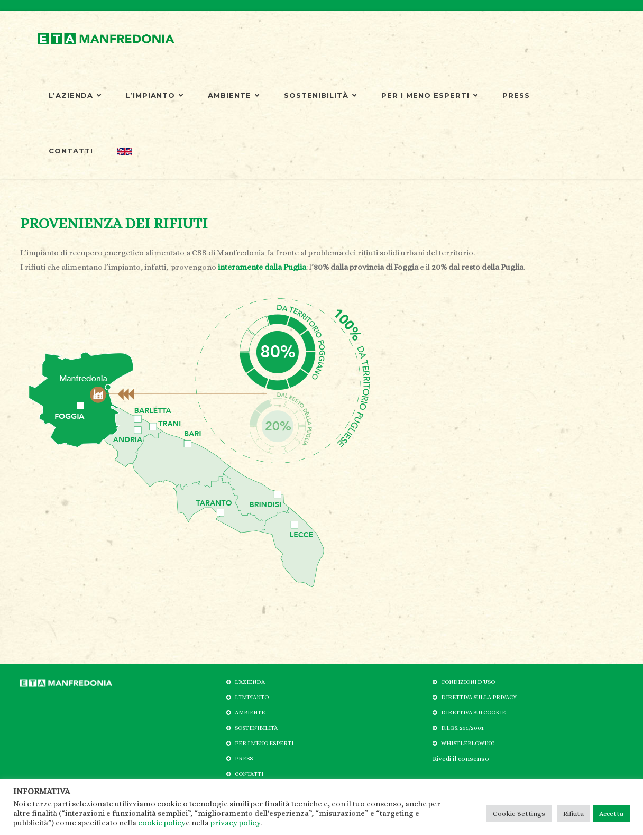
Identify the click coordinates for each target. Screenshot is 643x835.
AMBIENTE (234, 95)
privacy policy (235, 823)
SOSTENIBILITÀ (320, 95)
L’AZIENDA (75, 95)
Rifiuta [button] (573, 814)
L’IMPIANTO (154, 95)
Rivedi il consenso (461, 759)
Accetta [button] (611, 814)
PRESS (516, 95)
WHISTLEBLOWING (468, 743)
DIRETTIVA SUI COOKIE (473, 712)
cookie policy (162, 823)
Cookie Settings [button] (519, 814)
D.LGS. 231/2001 (462, 727)
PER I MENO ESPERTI (429, 95)
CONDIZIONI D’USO (468, 681)
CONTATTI (71, 150)
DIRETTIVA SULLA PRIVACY (479, 697)
